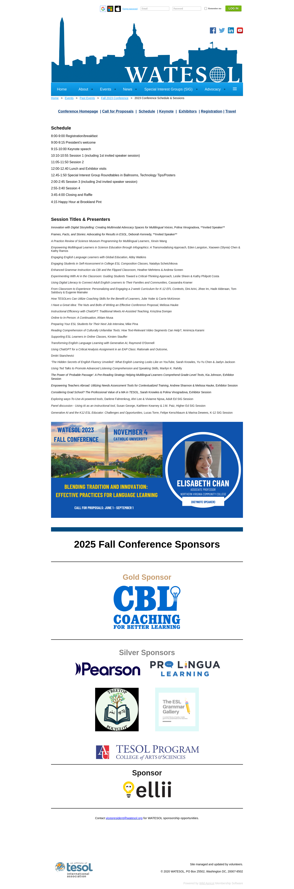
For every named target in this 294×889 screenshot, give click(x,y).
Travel (230, 111)
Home (55, 98)
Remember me (214, 8)
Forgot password (129, 8)
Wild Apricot (206, 883)
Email (145, 8)
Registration (211, 111)
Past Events (87, 98)
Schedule (147, 111)
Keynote (166, 111)
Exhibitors (188, 111)
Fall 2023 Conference (114, 98)
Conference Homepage (78, 111)
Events (69, 98)
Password (178, 8)
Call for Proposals (118, 111)
